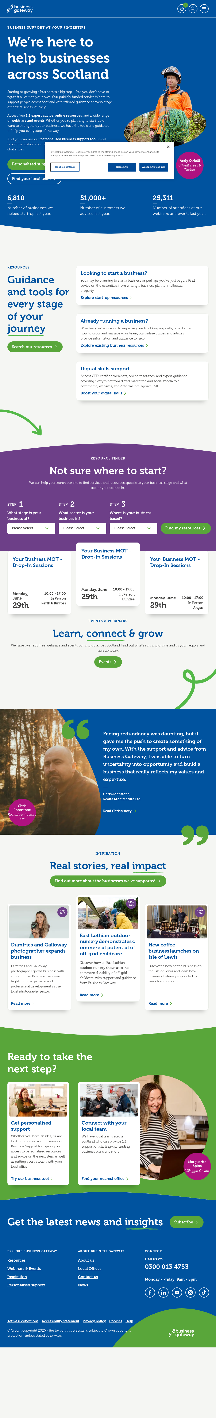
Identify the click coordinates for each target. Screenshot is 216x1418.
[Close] (168, 146)
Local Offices (89, 1269)
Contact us (88, 1277)
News (83, 1285)
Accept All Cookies (153, 167)
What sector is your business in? (76, 516)
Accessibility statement (60, 1321)
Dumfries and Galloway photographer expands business (39, 951)
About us (86, 1260)
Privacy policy (94, 1321)
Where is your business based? (130, 516)
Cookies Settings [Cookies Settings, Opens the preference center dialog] (65, 167)
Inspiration (17, 1277)
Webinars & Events (24, 1269)
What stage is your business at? (24, 516)
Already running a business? (114, 321)
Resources (16, 1260)
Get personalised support (31, 1126)
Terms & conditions (22, 1321)
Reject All (122, 167)
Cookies (115, 1321)
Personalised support (35, 164)
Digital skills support (105, 369)
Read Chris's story (120, 811)
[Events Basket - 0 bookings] (181, 8)
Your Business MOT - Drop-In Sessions (37, 562)
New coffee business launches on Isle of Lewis (173, 951)
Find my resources (185, 528)
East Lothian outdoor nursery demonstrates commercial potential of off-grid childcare (107, 945)
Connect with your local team (104, 1126)
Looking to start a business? (114, 273)
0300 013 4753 (167, 1266)
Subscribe (186, 1222)
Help (129, 1321)
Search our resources (35, 347)
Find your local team (34, 178)
